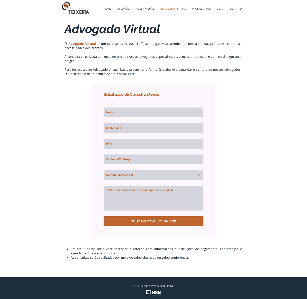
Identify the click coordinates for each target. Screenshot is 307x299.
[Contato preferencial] (153, 175)
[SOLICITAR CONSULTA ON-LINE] (153, 221)
